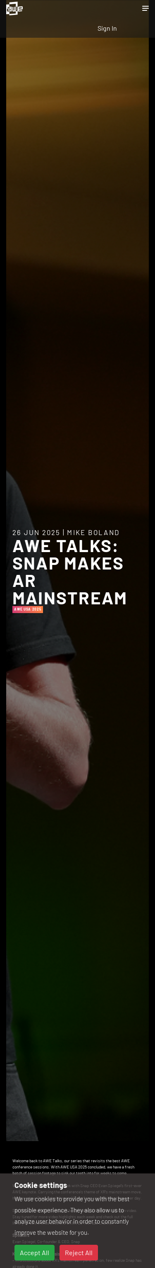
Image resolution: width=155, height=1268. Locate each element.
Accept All (34, 1252)
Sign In (107, 28)
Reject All (79, 1252)
